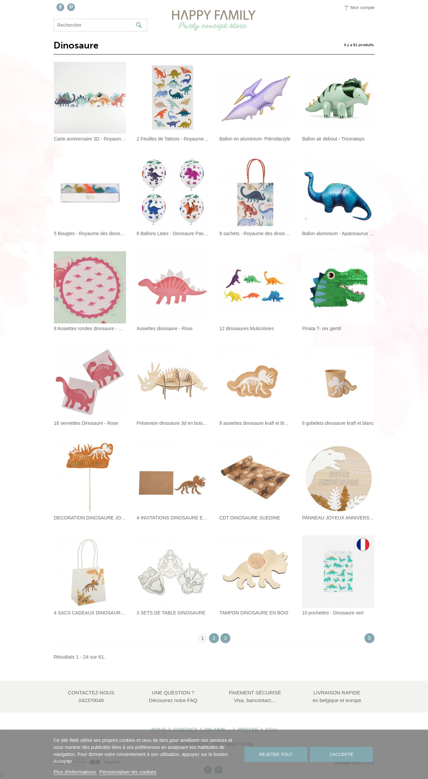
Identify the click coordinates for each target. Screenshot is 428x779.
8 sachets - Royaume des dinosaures (255, 233)
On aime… (218, 729)
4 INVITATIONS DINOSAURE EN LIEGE (173, 517)
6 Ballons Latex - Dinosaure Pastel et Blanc (173, 233)
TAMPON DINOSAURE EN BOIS (254, 612)
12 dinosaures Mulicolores (246, 328)
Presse (248, 729)
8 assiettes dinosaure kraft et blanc (255, 423)
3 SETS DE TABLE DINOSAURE (171, 612)
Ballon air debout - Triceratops (333, 138)
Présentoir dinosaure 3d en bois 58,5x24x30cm (173, 423)
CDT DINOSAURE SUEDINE (249, 517)
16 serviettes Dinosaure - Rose (86, 423)
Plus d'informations (75, 772)
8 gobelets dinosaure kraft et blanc (337, 423)
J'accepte (341, 754)
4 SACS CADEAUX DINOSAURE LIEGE (90, 612)
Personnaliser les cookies (127, 772)
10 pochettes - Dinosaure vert (332, 612)
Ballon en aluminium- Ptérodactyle (254, 138)
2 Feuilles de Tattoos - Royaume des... (173, 138)
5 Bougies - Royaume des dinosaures (90, 233)
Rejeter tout (276, 754)
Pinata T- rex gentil (321, 328)
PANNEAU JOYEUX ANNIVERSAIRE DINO (338, 517)
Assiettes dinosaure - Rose (165, 328)
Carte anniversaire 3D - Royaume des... (90, 138)
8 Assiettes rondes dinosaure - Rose (90, 328)
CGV (271, 729)
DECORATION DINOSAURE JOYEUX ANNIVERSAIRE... (90, 517)
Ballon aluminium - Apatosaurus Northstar (338, 233)
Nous (158, 729)
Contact (185, 729)
